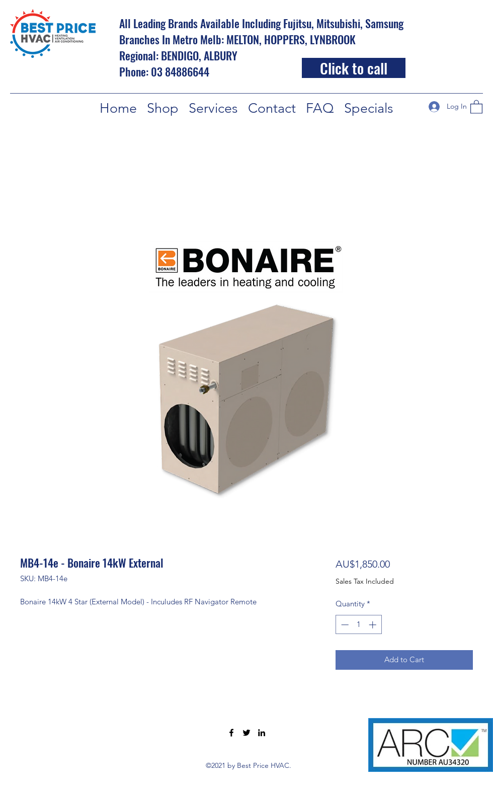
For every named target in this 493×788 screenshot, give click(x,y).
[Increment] (373, 624)
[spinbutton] (358, 624)
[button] (476, 106)
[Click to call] (353, 68)
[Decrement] (344, 624)
